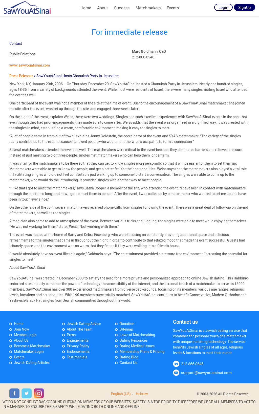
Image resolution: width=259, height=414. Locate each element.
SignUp (244, 7)
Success (122, 8)
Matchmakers (148, 8)
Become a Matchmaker (32, 345)
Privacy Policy (78, 345)
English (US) (121, 393)
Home (85, 8)
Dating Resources (133, 340)
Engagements (78, 340)
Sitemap (126, 329)
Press (71, 334)
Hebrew (142, 393)
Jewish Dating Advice (84, 323)
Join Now (21, 329)
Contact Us (128, 362)
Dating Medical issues (137, 345)
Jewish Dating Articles (32, 362)
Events (173, 8)
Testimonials (77, 357)
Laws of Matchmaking (137, 334)
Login (223, 7)
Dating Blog (129, 357)
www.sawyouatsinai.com (29, 65)
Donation (127, 323)
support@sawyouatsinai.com (206, 372)
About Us (21, 340)
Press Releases (21, 75)
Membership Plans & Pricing (142, 351)
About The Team (79, 329)
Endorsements (78, 351)
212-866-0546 (192, 363)
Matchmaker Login (29, 351)
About (102, 8)
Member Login (25, 334)
